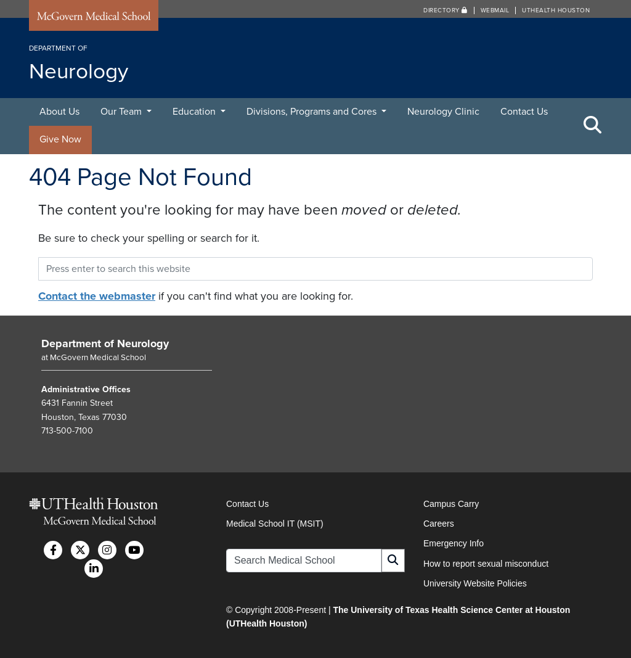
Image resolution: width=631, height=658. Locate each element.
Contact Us (524, 111)
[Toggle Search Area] (593, 125)
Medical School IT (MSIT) (275, 523)
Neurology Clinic (443, 111)
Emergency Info (453, 543)
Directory (445, 10)
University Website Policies (475, 583)
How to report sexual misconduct (485, 564)
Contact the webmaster (96, 296)
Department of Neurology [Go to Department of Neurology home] (105, 343)
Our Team (122, 111)
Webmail (495, 10)
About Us (59, 111)
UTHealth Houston (556, 10)
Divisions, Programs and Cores (312, 111)
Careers (438, 523)
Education (195, 111)
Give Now (60, 139)
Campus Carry (451, 504)
